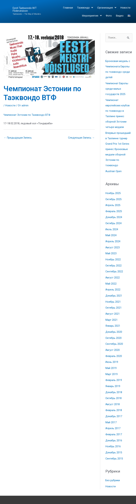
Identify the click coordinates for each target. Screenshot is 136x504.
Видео (119, 15)
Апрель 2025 (112, 201)
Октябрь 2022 (113, 260)
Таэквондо (85, 8)
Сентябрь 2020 (114, 336)
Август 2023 (112, 243)
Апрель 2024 (112, 237)
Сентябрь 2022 (114, 266)
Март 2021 (111, 313)
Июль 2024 (111, 225)
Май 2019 (111, 360)
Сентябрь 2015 (114, 448)
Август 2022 (112, 272)
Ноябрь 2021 (113, 295)
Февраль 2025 (113, 207)
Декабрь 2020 (113, 325)
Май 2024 (111, 231)
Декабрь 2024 (113, 213)
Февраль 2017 (113, 425)
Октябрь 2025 (113, 196)
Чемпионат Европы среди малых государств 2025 (116, 88)
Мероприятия (92, 16)
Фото (109, 15)
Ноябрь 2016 (113, 436)
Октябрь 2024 (113, 219)
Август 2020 (112, 342)
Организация (106, 8)
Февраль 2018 (113, 401)
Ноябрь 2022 (113, 254)
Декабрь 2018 (113, 383)
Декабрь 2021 (113, 290)
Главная (68, 7)
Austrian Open (113, 168)
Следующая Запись (80, 137)
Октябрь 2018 (113, 389)
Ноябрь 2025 (113, 190)
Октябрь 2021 (113, 301)
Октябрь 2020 (113, 331)
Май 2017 (111, 413)
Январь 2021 (112, 319)
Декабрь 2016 (113, 430)
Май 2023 (111, 248)
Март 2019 (111, 366)
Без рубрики (112, 470)
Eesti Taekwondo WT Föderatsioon (25, 9)
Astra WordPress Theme (108, 494)
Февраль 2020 (113, 348)
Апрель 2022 (112, 284)
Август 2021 (112, 307)
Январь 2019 (112, 378)
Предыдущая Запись (18, 137)
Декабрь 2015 (113, 442)
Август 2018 (112, 395)
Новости (125, 7)
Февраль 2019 (113, 372)
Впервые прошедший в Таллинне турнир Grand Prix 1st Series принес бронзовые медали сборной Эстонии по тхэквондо (118, 147)
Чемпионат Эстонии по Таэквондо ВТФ (27, 114)
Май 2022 (111, 278)
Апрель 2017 (112, 419)
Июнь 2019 (111, 354)
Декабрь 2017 (113, 407)
